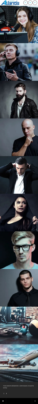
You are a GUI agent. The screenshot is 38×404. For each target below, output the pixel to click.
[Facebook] (6, 393)
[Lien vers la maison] (10, 2)
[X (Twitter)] (4, 393)
